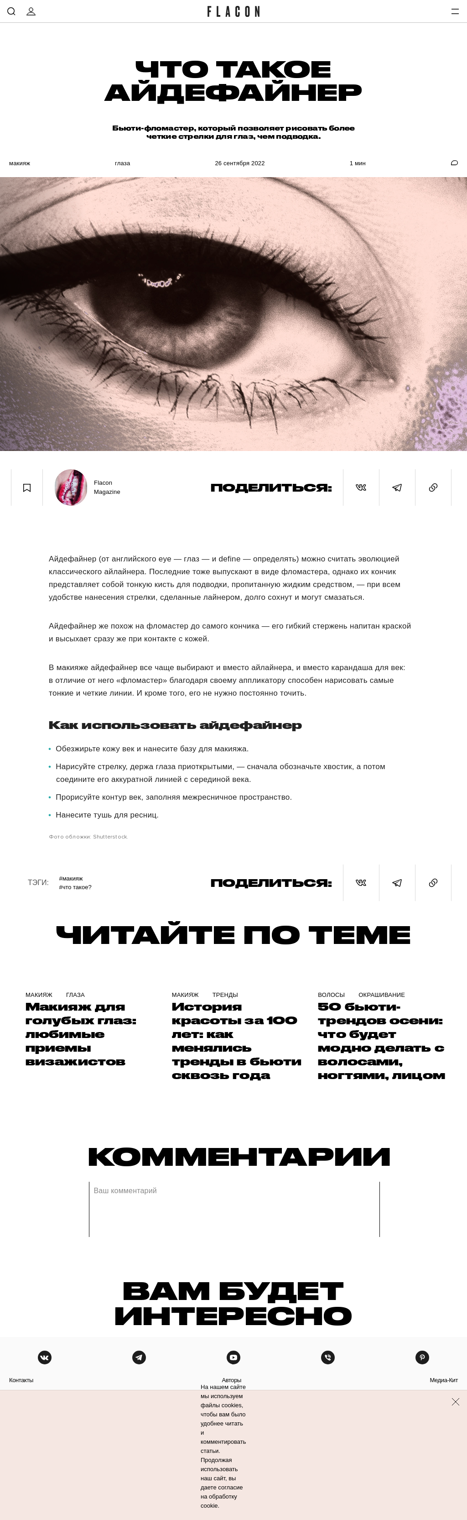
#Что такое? (75, 887)
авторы (231, 1380)
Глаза (122, 163)
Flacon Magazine (107, 487)
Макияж (19, 163)
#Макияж (71, 878)
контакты (21, 1380)
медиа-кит (444, 1380)
